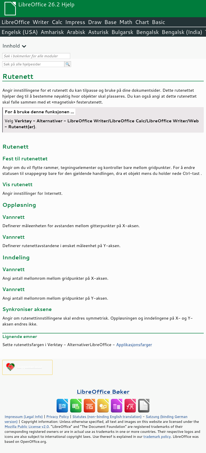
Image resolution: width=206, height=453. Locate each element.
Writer (40, 22)
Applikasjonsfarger (134, 344)
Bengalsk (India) (182, 32)
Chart (142, 22)
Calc (57, 22)
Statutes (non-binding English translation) (106, 416)
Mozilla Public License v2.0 (27, 426)
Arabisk (76, 32)
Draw (94, 22)
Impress (75, 22)
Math (125, 22)
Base (110, 22)
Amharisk (52, 32)
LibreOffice (15, 22)
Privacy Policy (57, 416)
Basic (158, 22)
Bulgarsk (122, 32)
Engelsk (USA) (19, 32)
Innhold (11, 45)
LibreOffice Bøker (103, 391)
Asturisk (98, 32)
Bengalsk (147, 32)
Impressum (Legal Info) (24, 416)
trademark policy (157, 436)
